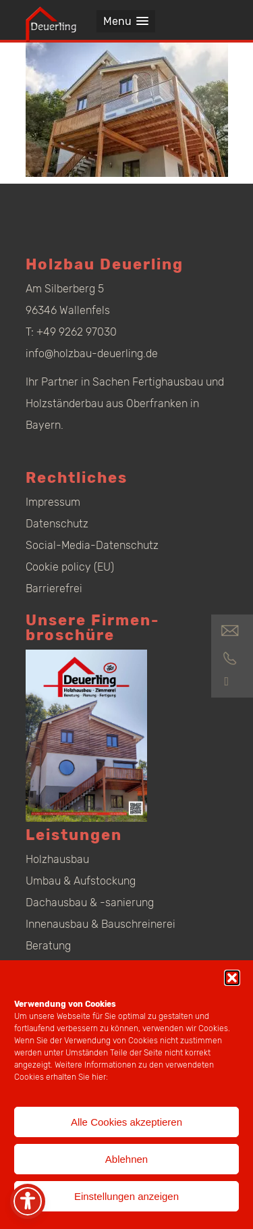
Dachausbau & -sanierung (90, 902)
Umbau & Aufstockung (81, 880)
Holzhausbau (57, 859)
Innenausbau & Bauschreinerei (100, 924)
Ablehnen (126, 1159)
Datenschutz (57, 523)
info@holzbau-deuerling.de (92, 353)
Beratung (48, 945)
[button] (232, 978)
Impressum (53, 502)
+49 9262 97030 (76, 331)
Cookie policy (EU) (70, 566)
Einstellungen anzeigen (126, 1196)
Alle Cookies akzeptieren (126, 1122)
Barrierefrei (54, 588)
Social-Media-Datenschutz (92, 545)
